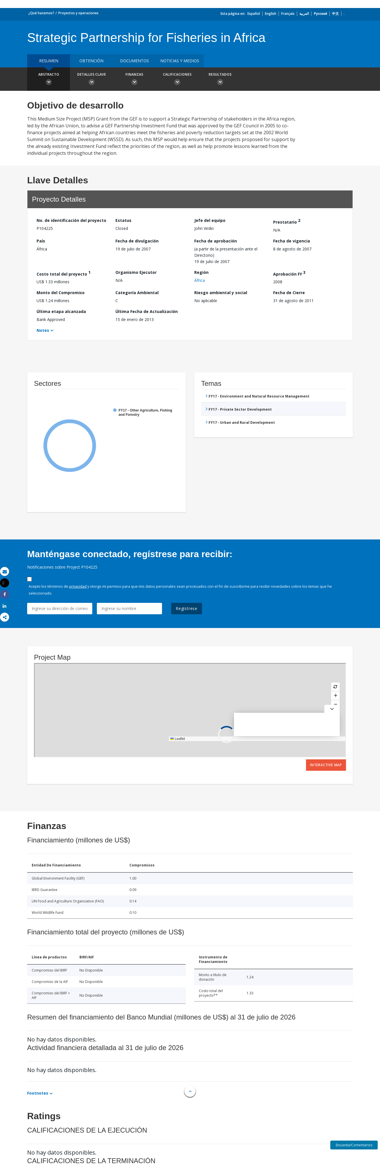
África (199, 280)
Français (288, 13)
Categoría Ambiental (137, 292)
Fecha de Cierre (289, 292)
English (270, 13)
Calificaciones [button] (177, 79)
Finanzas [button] (134, 79)
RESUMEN (48, 60)
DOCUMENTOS (134, 60)
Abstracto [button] (48, 79)
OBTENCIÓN (91, 60)
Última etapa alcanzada (61, 311)
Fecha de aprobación (215, 241)
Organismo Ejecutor (136, 272)
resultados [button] (220, 79)
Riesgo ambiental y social (220, 292)
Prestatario (286, 221)
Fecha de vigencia (291, 241)
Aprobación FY (289, 273)
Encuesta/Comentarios (354, 1145)
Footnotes (37, 1093)
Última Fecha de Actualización (146, 311)
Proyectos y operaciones (78, 13)
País (41, 241)
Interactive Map (326, 764)
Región (201, 272)
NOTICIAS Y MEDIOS (179, 60)
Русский (320, 13)
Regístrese (186, 608)
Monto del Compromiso (61, 292)
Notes (43, 330)
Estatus (123, 220)
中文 (335, 13)
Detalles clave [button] (91, 79)
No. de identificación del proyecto (71, 220)
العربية (304, 13)
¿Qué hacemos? (41, 13)
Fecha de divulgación (137, 241)
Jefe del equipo (209, 220)
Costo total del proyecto (64, 273)
